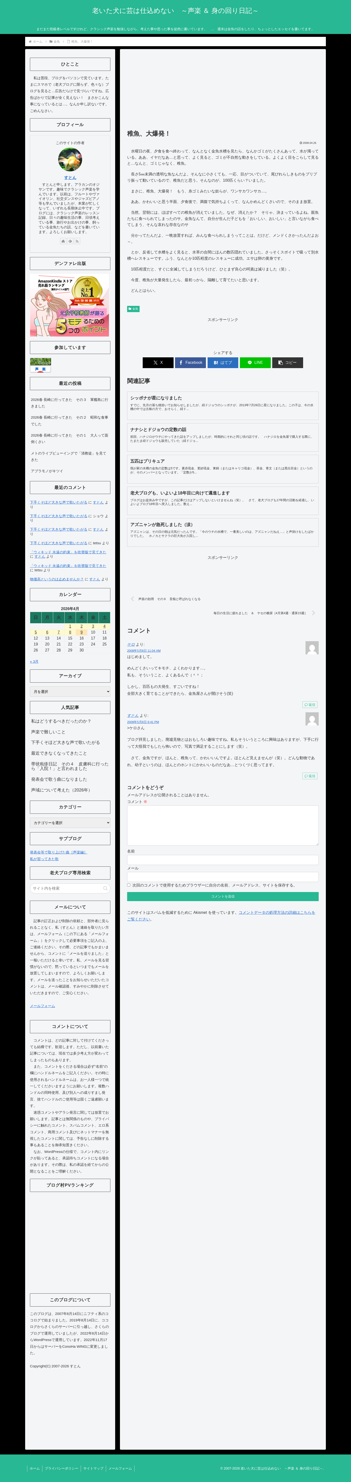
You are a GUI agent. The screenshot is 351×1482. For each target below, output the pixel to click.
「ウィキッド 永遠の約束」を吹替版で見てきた (68, 552)
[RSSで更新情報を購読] (77, 241)
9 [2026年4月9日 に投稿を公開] (81, 632)
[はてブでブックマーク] (223, 362)
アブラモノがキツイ (47, 471)
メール (133, 876)
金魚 (133, 308)
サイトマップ (93, 1468)
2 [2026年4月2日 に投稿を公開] (81, 626)
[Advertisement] (223, 91)
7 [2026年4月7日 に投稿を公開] (59, 632)
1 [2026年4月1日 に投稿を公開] (70, 626)
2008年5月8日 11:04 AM (144, 650)
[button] (287, 362)
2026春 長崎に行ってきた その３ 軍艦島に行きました (69, 403)
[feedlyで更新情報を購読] (70, 241)
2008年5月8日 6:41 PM (143, 722)
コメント (137, 802)
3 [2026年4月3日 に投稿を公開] (93, 626)
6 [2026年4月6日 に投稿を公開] (47, 632)
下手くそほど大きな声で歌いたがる (58, 502)
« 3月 (34, 661)
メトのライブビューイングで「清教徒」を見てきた (68, 456)
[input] (70, 888)
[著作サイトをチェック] (63, 241)
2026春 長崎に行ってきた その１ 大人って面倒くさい (69, 438)
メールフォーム (42, 1006)
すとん (133, 715)
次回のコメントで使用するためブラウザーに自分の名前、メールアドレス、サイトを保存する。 (214, 893)
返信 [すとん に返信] (310, 776)
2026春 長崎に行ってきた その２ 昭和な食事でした (69, 420)
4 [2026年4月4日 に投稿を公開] (104, 626)
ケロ (131, 644)
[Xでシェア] (158, 362)
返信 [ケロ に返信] (310, 705)
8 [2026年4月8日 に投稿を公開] (70, 632)
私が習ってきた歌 (44, 859)
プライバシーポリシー (61, 1468)
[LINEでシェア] (255, 362)
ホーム (35, 1468)
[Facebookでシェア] (191, 362)
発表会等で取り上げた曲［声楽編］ (58, 852)
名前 (131, 859)
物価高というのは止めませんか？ (57, 579)
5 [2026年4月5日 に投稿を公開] (36, 632)
